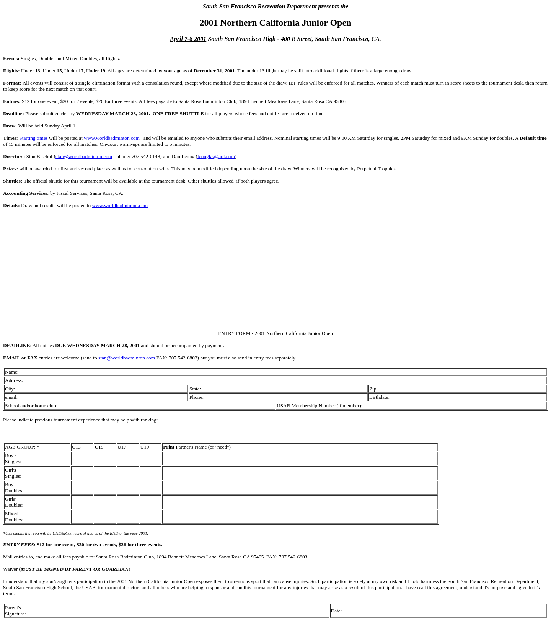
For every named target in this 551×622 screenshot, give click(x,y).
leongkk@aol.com (216, 156)
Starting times (33, 138)
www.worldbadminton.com (112, 138)
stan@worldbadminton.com (83, 156)
